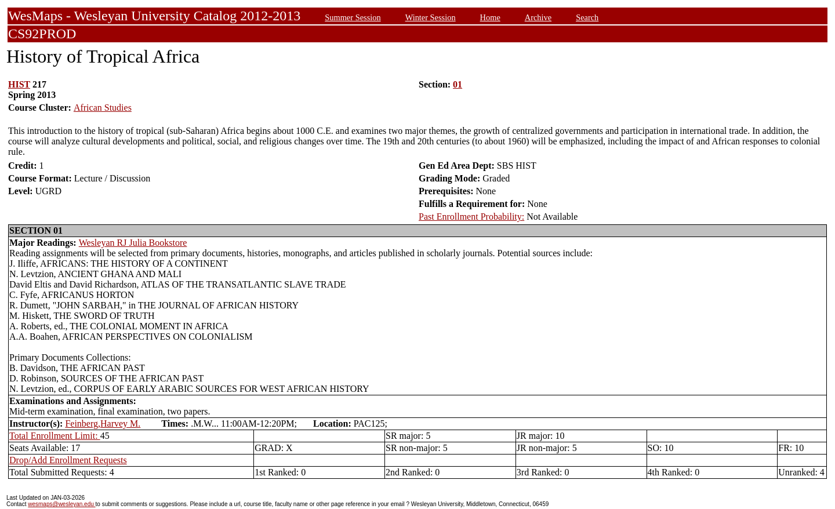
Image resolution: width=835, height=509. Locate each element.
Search (587, 17)
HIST (19, 84)
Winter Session (430, 17)
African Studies (103, 107)
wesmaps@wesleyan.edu (61, 504)
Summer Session (352, 17)
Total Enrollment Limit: (54, 436)
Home (490, 17)
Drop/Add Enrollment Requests (68, 460)
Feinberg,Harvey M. (102, 423)
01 (457, 84)
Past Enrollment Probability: (471, 216)
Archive (538, 17)
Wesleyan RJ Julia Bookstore (133, 243)
